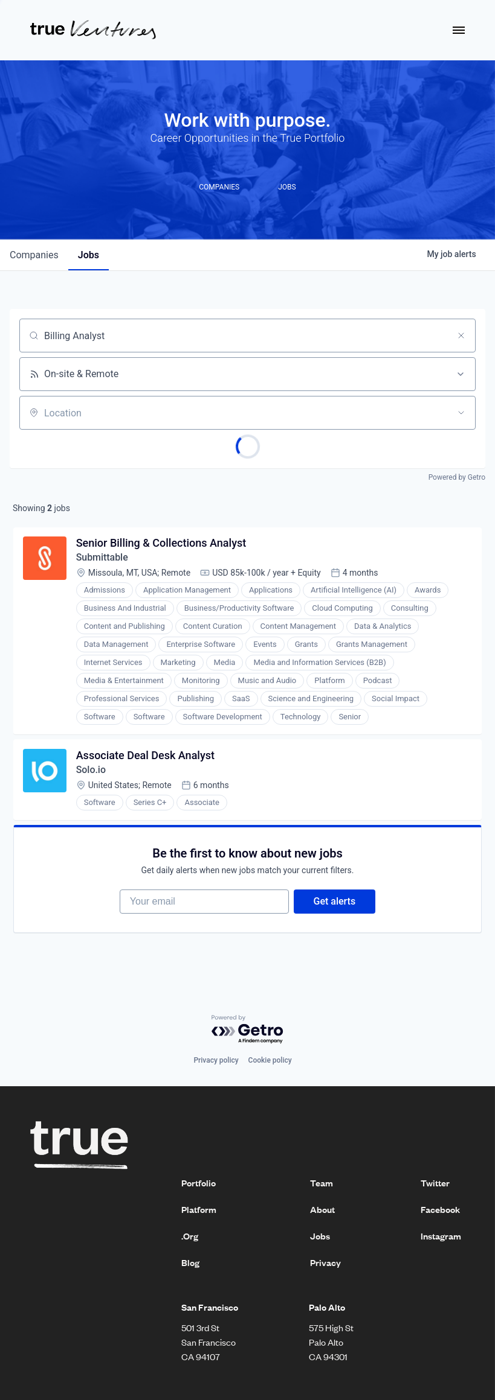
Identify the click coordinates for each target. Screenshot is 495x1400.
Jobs (320, 1237)
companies (34, 255)
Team (321, 1184)
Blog (190, 1264)
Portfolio (198, 1184)
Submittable (102, 558)
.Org (189, 1237)
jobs (88, 255)
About (322, 1211)
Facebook (440, 1211)
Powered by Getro (457, 477)
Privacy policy (215, 1062)
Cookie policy (270, 1062)
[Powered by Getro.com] (248, 1031)
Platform (198, 1211)
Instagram (441, 1237)
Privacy (325, 1264)
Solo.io (91, 770)
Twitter (435, 1184)
